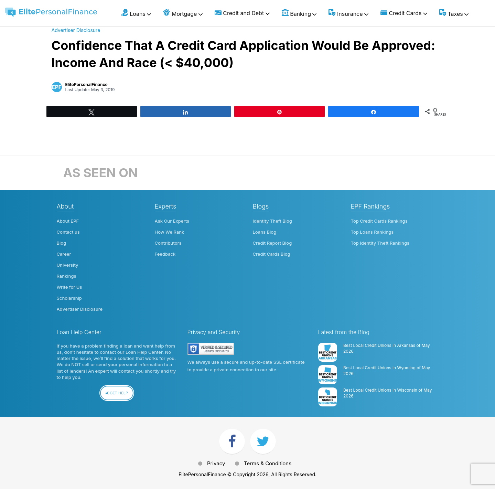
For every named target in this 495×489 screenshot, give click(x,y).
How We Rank (169, 232)
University (67, 265)
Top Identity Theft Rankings (380, 243)
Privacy (216, 463)
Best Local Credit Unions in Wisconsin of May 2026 (387, 392)
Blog (61, 243)
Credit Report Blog (272, 243)
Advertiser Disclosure (76, 30)
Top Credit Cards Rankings (379, 221)
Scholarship (69, 298)
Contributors (168, 243)
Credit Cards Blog (271, 254)
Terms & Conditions (267, 463)
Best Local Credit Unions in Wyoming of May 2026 (386, 370)
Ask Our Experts (172, 221)
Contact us (68, 232)
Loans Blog (265, 232)
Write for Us (69, 287)
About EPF (68, 221)
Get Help (117, 393)
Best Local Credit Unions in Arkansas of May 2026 (386, 348)
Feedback (165, 254)
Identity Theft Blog (272, 221)
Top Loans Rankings (372, 232)
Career (64, 254)
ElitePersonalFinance (86, 84)
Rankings (66, 276)
